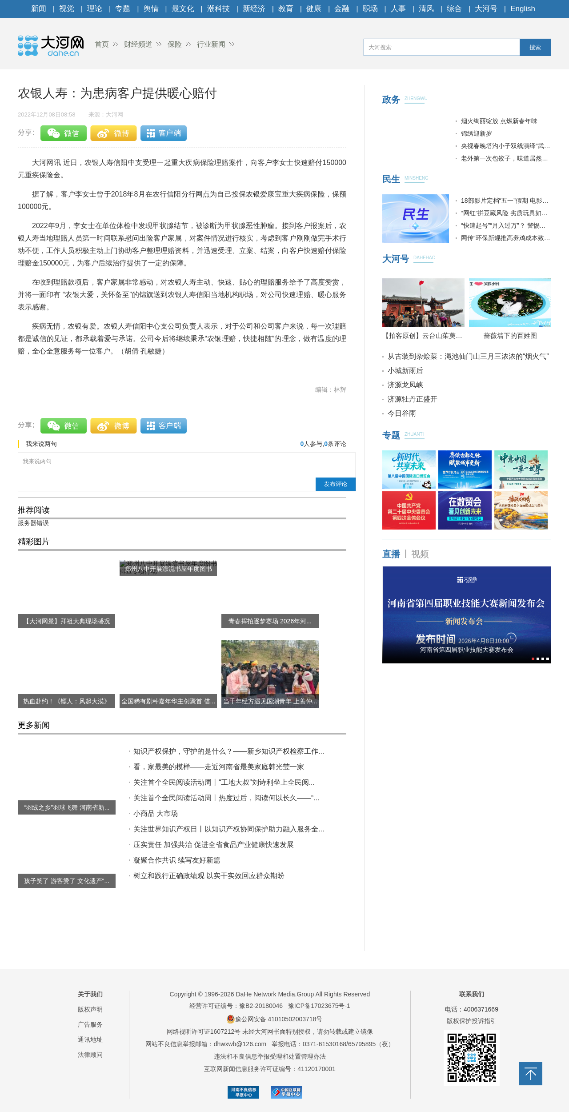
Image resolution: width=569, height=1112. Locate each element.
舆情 (151, 8)
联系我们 (471, 994)
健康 (313, 8)
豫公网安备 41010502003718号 (274, 1019)
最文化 (183, 8)
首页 (102, 44)
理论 (94, 8)
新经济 (254, 8)
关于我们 (90, 994)
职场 (370, 8)
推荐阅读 (34, 510)
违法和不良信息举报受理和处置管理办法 (270, 1056)
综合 (454, 8)
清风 (426, 8)
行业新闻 (211, 44)
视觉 (66, 8)
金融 (341, 8)
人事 (398, 8)
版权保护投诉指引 (472, 1020)
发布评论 (335, 484)
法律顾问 (90, 1054)
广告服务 (90, 1024)
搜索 (535, 47)
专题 (122, 8)
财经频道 (138, 44)
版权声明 (90, 1009)
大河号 (486, 8)
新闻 (38, 8)
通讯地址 (90, 1039)
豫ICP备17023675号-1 (319, 1005)
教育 (285, 8)
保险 (175, 44)
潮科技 (218, 8)
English (522, 8)
